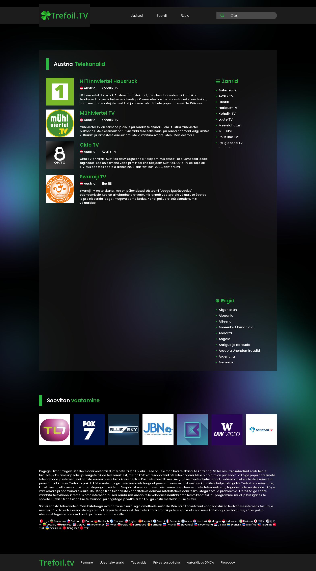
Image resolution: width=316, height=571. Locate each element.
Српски (220, 524)
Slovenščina (203, 524)
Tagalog (264, 524)
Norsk (111, 524)
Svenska (234, 524)
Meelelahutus (230, 125)
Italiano (246, 521)
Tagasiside (139, 562)
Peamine (87, 562)
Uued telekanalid (112, 562)
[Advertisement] (158, 38)
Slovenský (185, 524)
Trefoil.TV (64, 15)
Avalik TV (226, 96)
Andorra (225, 333)
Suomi (159, 521)
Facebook (228, 562)
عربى (44, 521)
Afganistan (228, 309)
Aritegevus (227, 90)
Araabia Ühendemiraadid (239, 350)
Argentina (227, 356)
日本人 (259, 521)
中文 (84, 528)
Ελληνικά (116, 521)
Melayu (79, 524)
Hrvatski (199, 521)
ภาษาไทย (249, 524)
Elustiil (224, 102)
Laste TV (226, 119)
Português (138, 524)
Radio (185, 15)
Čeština (73, 521)
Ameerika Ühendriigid (236, 327)
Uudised (136, 15)
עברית (186, 521)
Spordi (162, 15)
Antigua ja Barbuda (234, 344)
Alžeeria (225, 321)
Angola (224, 339)
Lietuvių (49, 524)
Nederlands (95, 524)
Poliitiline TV (228, 137)
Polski (123, 524)
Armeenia (226, 362)
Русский (169, 524)
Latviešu (64, 524)
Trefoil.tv (56, 562)
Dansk (87, 521)
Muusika (225, 131)
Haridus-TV (228, 108)
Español (145, 521)
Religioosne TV (231, 143)
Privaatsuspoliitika (166, 562)
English (131, 521)
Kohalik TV (227, 113)
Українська (53, 528)
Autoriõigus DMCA (200, 562)
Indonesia (230, 521)
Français (173, 521)
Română (154, 524)
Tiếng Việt (70, 528)
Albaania (226, 315)
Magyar (214, 521)
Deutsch (101, 521)
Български (58, 521)
